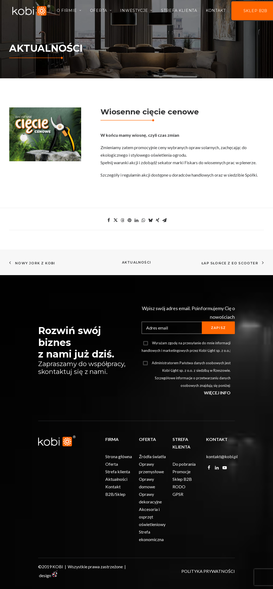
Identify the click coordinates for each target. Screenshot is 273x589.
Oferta (104, 11)
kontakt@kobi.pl (222, 456)
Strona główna (118, 456)
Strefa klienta (117, 471)
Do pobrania (184, 464)
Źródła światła (152, 456)
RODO (179, 486)
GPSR (178, 494)
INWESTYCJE (139, 11)
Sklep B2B (182, 479)
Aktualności (136, 262)
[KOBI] (32, 11)
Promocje (182, 471)
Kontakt (219, 11)
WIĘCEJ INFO (217, 392)
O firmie (71, 11)
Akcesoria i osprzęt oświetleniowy (152, 517)
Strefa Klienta (182, 11)
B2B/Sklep (115, 494)
